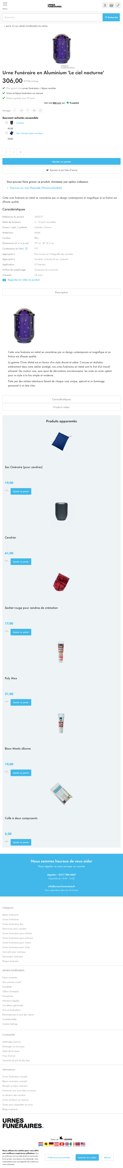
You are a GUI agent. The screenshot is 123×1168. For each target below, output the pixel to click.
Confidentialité (9, 1019)
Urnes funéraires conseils (14, 1076)
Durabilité (7, 986)
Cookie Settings (10, 1023)
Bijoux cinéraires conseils (14, 1081)
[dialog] (61, 1157)
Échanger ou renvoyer (13, 1046)
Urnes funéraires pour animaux (17, 937)
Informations (8, 1069)
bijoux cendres (49, 88)
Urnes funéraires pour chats (16, 947)
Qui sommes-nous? (11, 982)
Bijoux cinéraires (10, 914)
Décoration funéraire (12, 956)
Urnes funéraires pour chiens (16, 942)
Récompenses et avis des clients (18, 1014)
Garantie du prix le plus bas (16, 1060)
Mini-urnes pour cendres (14, 928)
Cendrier (20, 122)
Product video (61, 407)
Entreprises (7, 996)
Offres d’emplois (10, 991)
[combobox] (52, 17)
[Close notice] (118, 1157)
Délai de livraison (11, 1051)
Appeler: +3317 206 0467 (61, 874)
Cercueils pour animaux (14, 951)
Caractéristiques (61, 399)
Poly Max (11, 678)
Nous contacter (9, 977)
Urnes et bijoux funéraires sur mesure (24, 93)
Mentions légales (10, 1000)
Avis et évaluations (11, 1009)
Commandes (8, 1034)
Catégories (8, 907)
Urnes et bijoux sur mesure (15, 1099)
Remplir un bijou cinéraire (15, 1085)
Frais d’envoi (8, 1055)
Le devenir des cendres (14, 1095)
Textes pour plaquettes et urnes (17, 1104)
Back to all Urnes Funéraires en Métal (27, 26)
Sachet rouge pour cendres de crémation (31, 607)
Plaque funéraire (10, 961)
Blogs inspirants (10, 1109)
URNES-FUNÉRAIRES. (13, 970)
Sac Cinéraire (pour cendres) (29, 133)
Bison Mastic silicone (18, 748)
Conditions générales (12, 1005)
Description (61, 292)
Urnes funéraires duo (12, 923)
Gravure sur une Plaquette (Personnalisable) (36, 188)
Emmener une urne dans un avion (19, 1090)
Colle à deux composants (21, 818)
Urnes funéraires (10, 919)
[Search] (111, 17)
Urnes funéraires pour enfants (17, 933)
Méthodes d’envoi (11, 1041)
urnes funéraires (31, 88)
